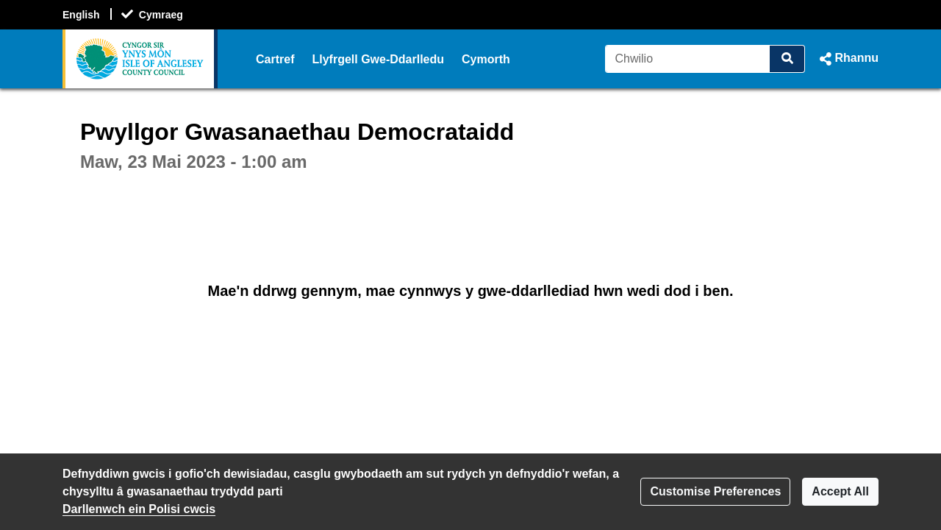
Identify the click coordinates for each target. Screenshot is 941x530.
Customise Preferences (715, 491)
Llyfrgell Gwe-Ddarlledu (378, 59)
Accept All (840, 491)
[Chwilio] (687, 59)
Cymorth (486, 59)
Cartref (275, 59)
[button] (848, 58)
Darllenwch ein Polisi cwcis (138, 509)
